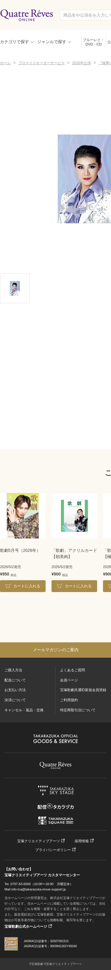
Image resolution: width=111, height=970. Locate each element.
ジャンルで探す (51, 41)
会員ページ (69, 680)
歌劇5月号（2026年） (20, 550)
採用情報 (82, 841)
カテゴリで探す (14, 41)
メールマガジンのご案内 (55, 649)
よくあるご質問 (72, 670)
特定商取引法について (78, 710)
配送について (15, 680)
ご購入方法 (13, 670)
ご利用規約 (69, 700)
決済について (15, 700)
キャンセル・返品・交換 (24, 710)
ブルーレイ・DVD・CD (93, 42)
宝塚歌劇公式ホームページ (25, 926)
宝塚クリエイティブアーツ (38, 841)
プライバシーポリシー (53, 850)
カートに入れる (26, 586)
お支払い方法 (15, 690)
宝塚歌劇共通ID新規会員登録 (83, 690)
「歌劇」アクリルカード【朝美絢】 (74, 553)
